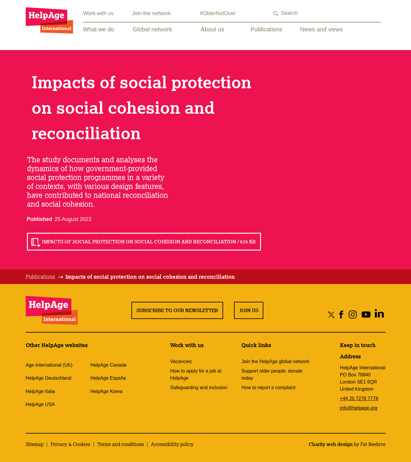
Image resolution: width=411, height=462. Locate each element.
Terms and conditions (120, 444)
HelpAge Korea (106, 391)
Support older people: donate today (271, 374)
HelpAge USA (40, 404)
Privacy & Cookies (70, 444)
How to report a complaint (268, 387)
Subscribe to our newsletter (177, 310)
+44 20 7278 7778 (359, 398)
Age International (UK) (49, 365)
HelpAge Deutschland (49, 378)
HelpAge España (108, 378)
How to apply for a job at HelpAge (195, 374)
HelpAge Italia (40, 391)
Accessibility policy (172, 444)
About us (212, 29)
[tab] (45, 277)
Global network (152, 29)
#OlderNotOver (218, 13)
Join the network (151, 13)
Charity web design (331, 444)
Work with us (98, 13)
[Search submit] (276, 13)
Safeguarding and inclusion (198, 387)
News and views (321, 29)
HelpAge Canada (108, 365)
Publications (267, 29)
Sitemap (34, 444)
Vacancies (181, 361)
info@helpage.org (359, 407)
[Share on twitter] (331, 314)
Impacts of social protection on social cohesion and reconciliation (150, 276)
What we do (98, 29)
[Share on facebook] (341, 314)
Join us (248, 310)
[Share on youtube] (366, 314)
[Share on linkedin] (379, 314)
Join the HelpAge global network (275, 361)
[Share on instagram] (353, 314)
